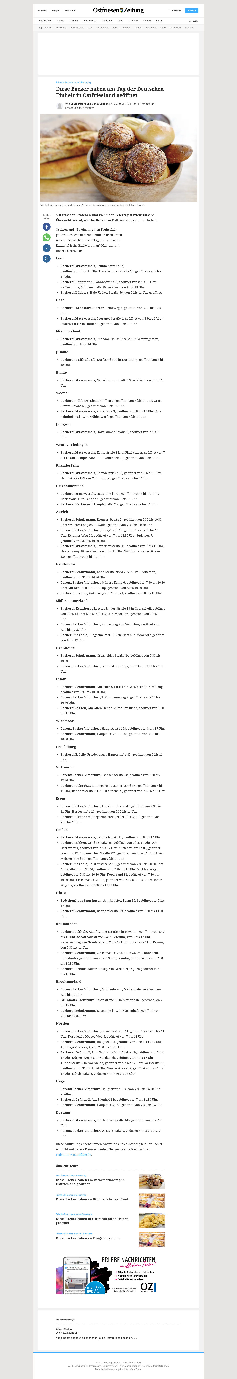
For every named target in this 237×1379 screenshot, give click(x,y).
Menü (42, 11)
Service (147, 20)
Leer (89, 27)
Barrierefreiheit (110, 1366)
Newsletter (70, 10)
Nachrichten (45, 20)
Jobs (120, 20)
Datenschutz (81, 1366)
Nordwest (61, 27)
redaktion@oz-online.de (73, 1155)
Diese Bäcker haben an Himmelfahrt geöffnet (92, 1199)
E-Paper (55, 10)
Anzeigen (133, 20)
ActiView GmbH (134, 1369)
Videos (60, 20)
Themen (73, 20)
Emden (126, 27)
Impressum (95, 1366)
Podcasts (107, 20)
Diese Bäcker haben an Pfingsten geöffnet (89, 1238)
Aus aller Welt (76, 27)
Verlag (159, 20)
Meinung (189, 27)
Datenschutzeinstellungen (155, 1366)
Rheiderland (102, 27)
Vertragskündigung (130, 1366)
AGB (70, 1366)
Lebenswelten (90, 20)
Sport (163, 27)
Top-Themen (45, 27)
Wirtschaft (175, 27)
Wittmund (151, 27)
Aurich (115, 27)
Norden (138, 27)
